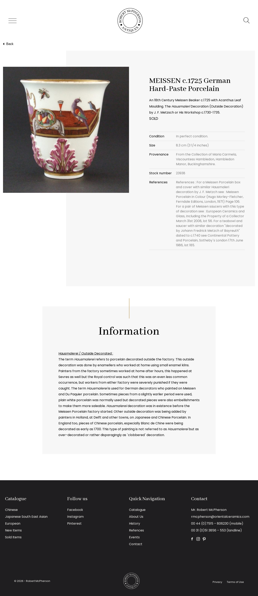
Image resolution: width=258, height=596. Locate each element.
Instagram (75, 516)
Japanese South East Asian (26, 516)
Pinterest (74, 523)
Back (8, 44)
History (134, 523)
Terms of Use (235, 582)
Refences (136, 530)
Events (134, 537)
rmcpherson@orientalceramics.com (220, 516)
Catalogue (137, 509)
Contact (135, 544)
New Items (13, 530)
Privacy (217, 582)
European (12, 523)
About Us (136, 516)
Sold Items (13, 537)
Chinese (11, 509)
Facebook (75, 509)
